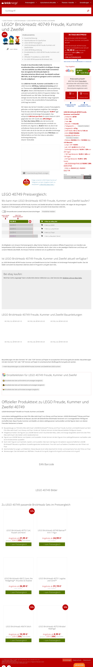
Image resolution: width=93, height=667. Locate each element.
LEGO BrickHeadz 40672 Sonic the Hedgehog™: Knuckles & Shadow (18, 579)
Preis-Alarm (83, 81)
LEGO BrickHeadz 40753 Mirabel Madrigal (52, 627)
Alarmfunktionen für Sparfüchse (35, 40)
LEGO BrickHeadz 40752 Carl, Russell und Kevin (18, 531)
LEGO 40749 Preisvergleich (33, 43)
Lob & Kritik (79, 665)
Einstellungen (84, 2)
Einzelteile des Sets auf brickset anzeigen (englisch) (21, 389)
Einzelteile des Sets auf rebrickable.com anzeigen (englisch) (23, 385)
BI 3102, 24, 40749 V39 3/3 (59, 341)
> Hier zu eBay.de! (48, 221)
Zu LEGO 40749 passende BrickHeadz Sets (38, 59)
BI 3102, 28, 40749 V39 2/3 (36, 341)
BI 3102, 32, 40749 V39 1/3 (13, 341)
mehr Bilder (12, 49)
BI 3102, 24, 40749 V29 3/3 (59, 321)
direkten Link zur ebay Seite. (72, 278)
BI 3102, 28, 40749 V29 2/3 (36, 321)
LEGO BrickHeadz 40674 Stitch (18, 626)
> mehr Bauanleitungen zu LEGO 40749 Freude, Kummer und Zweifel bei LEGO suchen (31, 366)
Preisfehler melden (48, 211)
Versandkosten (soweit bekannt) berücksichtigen (23, 211)
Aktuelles (48, 2)
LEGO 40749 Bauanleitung (33, 50)
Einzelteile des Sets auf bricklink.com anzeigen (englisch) (22, 381)
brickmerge (67, 660)
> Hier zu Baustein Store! (50, 236)
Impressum (87, 660)
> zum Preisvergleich (18, 544)
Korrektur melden (72, 138)
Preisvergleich (30, 2)
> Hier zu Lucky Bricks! (49, 229)
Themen (68, 2)
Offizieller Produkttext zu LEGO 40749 (36, 57)
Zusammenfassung (30, 38)
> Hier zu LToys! (47, 232)
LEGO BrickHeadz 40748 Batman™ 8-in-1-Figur (52, 531)
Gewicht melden (83, 126)
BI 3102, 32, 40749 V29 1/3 (13, 321)
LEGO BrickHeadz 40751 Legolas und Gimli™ (52, 579)
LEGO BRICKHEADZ (40, 88)
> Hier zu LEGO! (47, 225)
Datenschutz (77, 660)
